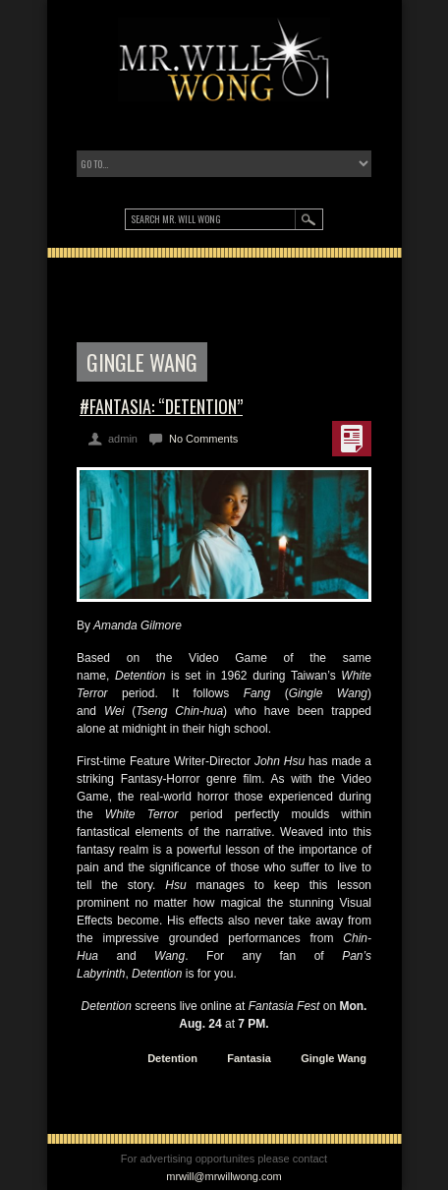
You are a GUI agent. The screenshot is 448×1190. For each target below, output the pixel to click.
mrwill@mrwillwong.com (224, 1176)
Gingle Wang (333, 1058)
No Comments (203, 439)
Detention (172, 1058)
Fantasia (249, 1058)
